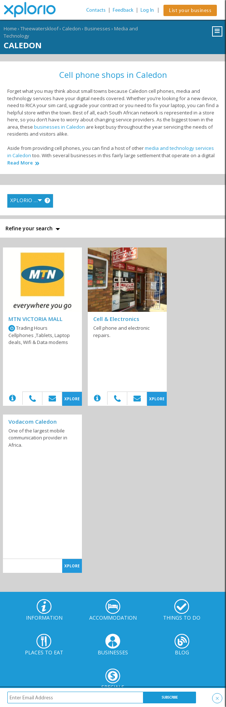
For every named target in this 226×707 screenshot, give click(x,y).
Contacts (96, 10)
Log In (147, 10)
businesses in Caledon (59, 127)
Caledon (71, 28)
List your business (190, 10)
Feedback (123, 10)
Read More (20, 163)
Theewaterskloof (39, 28)
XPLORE (72, 398)
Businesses (97, 28)
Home (10, 28)
